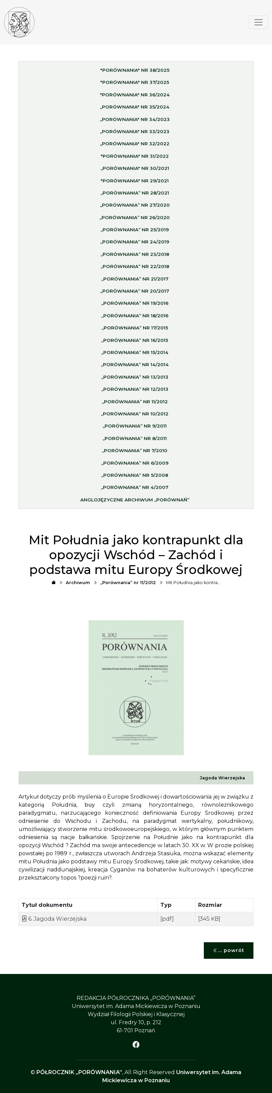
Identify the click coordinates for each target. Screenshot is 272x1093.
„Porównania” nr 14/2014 (135, 367)
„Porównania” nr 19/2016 (134, 306)
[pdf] (167, 919)
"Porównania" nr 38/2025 (134, 73)
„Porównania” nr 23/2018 (135, 257)
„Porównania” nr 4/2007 (134, 490)
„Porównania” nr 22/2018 (135, 269)
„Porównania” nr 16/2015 (134, 343)
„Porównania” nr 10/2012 (134, 416)
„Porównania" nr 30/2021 (135, 171)
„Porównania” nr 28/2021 (135, 195)
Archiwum (78, 582)
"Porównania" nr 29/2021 (135, 183)
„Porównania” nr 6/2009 (134, 465)
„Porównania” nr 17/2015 (135, 330)
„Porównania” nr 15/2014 (134, 355)
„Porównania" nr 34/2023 (135, 122)
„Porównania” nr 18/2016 (134, 318)
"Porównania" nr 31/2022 (135, 159)
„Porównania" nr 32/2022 (134, 146)
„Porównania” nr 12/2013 (134, 392)
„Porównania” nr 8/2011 (135, 441)
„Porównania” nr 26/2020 (135, 220)
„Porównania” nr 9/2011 (135, 428)
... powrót (228, 950)
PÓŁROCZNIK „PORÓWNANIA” (79, 1072)
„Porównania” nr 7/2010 (134, 453)
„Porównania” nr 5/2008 (134, 478)
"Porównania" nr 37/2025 (134, 85)
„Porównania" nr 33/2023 (134, 134)
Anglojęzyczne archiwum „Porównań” (134, 502)
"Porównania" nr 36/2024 (135, 97)
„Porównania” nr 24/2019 (134, 245)
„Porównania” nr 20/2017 (134, 293)
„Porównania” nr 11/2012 (135, 404)
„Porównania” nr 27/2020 (135, 207)
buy (90, 805)
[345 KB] (209, 919)
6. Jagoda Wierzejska (54, 919)
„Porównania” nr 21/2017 (134, 281)
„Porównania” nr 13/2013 (134, 379)
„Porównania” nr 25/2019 (135, 232)
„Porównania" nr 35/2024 (134, 109)
